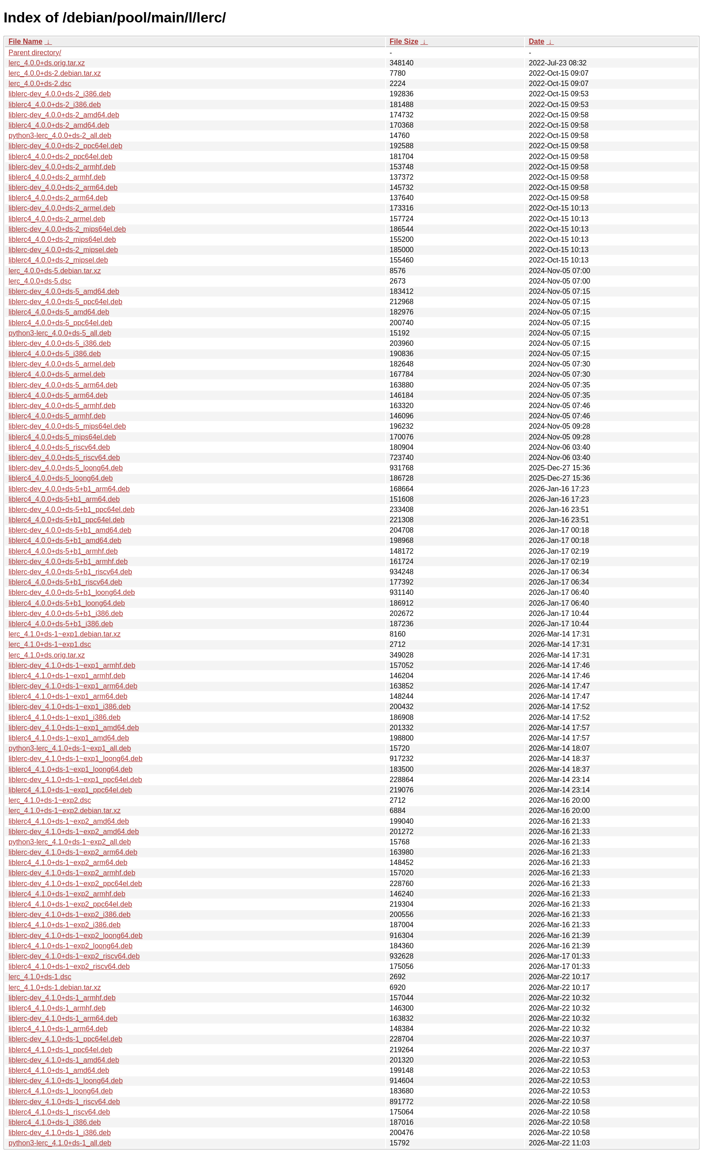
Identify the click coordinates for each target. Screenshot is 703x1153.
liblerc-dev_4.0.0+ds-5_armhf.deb (62, 405)
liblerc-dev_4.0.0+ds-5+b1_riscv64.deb (70, 572)
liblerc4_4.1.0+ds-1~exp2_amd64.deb (69, 821)
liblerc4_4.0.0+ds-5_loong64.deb (61, 478)
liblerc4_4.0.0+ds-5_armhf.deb (57, 416)
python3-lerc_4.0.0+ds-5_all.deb (60, 333)
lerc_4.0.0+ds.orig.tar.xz (47, 63)
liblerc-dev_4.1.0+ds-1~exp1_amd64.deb (74, 727)
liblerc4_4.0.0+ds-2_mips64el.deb (62, 239)
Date (536, 41)
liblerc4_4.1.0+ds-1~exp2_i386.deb (65, 925)
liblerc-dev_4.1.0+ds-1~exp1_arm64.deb (73, 686)
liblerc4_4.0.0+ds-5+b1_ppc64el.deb (67, 520)
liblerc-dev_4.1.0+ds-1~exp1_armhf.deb (72, 665)
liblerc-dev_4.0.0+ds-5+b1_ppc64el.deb (72, 509)
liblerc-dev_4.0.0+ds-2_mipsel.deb (63, 250)
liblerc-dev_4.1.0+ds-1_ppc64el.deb (65, 1039)
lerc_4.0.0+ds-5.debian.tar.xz (55, 271)
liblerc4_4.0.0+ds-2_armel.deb (57, 219)
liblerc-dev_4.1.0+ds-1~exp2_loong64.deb (76, 935)
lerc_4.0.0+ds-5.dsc (40, 281)
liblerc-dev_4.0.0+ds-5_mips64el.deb (67, 426)
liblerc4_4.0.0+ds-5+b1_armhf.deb (63, 551)
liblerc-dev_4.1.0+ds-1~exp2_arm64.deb (73, 852)
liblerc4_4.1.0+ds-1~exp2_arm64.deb (68, 862)
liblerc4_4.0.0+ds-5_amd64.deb (59, 312)
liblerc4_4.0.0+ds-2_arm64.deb (58, 198)
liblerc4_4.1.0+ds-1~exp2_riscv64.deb (69, 966)
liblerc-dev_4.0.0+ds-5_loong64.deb (66, 468)
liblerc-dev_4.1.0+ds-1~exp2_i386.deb (69, 914)
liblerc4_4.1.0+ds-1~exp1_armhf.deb (67, 676)
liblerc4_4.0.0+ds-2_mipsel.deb (58, 260)
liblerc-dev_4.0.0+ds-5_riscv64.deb (64, 457)
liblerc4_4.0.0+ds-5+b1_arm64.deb (64, 499)
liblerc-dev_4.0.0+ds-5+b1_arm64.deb (69, 489)
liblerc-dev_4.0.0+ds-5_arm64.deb (63, 385)
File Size (404, 41)
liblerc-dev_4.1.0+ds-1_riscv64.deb (64, 1102)
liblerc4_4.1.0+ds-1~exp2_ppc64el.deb (70, 904)
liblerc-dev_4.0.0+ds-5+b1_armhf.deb (68, 561)
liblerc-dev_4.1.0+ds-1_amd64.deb (64, 1060)
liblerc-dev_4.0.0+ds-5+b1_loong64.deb (72, 592)
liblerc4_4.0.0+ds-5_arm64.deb (58, 395)
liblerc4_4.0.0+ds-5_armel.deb (57, 374)
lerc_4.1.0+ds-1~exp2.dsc (50, 800)
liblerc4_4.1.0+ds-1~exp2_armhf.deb (67, 894)
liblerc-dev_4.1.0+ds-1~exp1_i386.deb (69, 706)
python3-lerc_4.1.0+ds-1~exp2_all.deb (70, 842)
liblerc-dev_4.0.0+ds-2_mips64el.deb (67, 229)
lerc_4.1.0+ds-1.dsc (40, 977)
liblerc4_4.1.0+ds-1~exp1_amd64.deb (69, 738)
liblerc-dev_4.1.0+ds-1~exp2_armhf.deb (72, 873)
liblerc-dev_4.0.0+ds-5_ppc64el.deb (65, 301)
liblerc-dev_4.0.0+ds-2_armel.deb (62, 208)
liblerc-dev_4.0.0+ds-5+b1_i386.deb (66, 613)
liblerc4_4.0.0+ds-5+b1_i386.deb (61, 624)
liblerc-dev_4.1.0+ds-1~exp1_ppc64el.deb (75, 779)
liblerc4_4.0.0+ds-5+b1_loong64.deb (67, 603)
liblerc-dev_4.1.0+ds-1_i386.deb (60, 1132)
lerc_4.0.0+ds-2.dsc (40, 83)
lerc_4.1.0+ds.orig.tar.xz (47, 655)
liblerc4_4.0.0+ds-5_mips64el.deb (62, 437)
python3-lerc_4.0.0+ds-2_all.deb (60, 135)
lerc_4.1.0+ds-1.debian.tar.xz (55, 987)
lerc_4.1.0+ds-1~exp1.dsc (50, 644)
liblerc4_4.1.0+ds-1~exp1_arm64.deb (68, 696)
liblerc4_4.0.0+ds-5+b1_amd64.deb (65, 540)
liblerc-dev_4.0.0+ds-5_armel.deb (62, 364)
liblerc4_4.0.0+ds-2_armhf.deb (57, 177)
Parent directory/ (35, 52)
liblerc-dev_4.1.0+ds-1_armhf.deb (62, 998)
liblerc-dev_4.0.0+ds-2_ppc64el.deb (65, 146)
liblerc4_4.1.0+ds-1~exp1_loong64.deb (71, 769)
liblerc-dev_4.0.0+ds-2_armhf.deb (62, 167)
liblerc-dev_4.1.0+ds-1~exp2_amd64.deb (74, 831)
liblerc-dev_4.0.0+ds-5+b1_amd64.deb (70, 530)
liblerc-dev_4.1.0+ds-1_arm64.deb (63, 1018)
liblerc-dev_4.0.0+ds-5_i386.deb (60, 343)
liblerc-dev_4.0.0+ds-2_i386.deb (60, 94)
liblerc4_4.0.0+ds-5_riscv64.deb (59, 447)
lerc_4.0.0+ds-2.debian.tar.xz (55, 73)
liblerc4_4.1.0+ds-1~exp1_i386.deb (65, 717)
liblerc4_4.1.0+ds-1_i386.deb (55, 1122)
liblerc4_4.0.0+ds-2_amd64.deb (59, 125)
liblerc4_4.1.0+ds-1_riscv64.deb (59, 1112)
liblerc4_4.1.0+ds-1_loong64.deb (61, 1091)
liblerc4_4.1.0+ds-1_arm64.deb (58, 1029)
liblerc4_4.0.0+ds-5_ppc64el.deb (61, 323)
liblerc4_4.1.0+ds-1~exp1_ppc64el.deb (70, 790)
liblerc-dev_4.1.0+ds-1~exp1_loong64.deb (76, 758)
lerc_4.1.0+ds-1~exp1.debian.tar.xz (65, 634)
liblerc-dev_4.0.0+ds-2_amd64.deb (64, 115)
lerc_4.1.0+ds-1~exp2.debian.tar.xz (65, 810)
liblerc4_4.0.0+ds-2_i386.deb (55, 104)
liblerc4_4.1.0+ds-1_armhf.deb (57, 1008)
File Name (26, 41)
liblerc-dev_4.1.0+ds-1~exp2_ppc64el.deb (75, 883)
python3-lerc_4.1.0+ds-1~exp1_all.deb (70, 748)
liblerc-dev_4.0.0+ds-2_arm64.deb (63, 187)
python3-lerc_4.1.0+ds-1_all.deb (60, 1143)
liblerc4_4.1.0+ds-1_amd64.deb (59, 1070)
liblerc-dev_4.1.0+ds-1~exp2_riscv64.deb (74, 956)
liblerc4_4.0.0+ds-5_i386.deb (55, 353)
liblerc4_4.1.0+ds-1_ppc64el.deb (61, 1050)
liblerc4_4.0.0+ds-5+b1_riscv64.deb (65, 582)
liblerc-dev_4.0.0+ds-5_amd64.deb (64, 291)
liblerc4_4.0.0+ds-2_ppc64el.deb (61, 156)
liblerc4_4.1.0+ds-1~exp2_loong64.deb (71, 946)
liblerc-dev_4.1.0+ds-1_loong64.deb (66, 1080)
